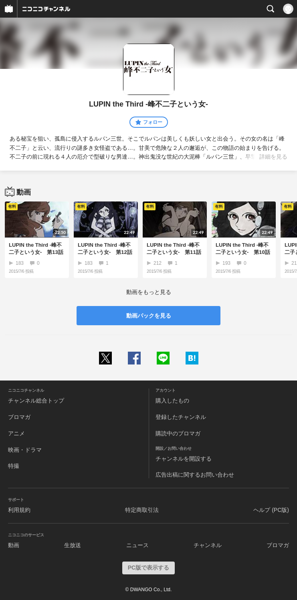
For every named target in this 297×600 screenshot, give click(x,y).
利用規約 (19, 510)
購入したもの (172, 400)
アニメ (16, 433)
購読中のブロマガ (178, 433)
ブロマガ (19, 417)
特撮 (13, 466)
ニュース (137, 545)
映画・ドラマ (25, 450)
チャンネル (208, 545)
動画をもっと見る (148, 292)
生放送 (72, 545)
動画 (13, 545)
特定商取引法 (142, 510)
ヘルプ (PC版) (271, 510)
